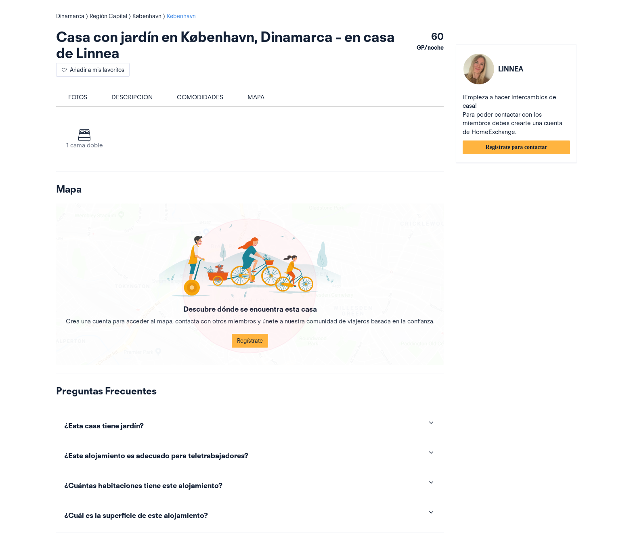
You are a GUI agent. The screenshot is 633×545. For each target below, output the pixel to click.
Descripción (132, 97)
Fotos (77, 97)
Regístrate (250, 340)
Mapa (255, 97)
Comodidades (200, 97)
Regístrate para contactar (516, 147)
